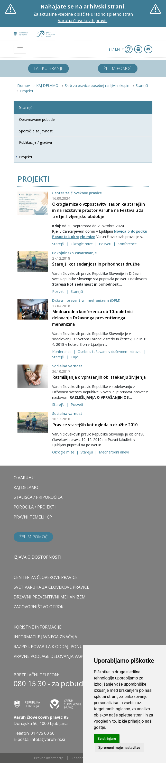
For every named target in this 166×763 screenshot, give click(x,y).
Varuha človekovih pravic (82, 20)
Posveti (105, 243)
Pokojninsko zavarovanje (74, 252)
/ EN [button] (114, 49)
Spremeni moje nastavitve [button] (119, 748)
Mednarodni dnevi (114, 452)
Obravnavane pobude (37, 119)
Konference (127, 243)
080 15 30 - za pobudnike (55, 683)
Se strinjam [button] (106, 739)
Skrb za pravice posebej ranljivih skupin (97, 85)
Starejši (142, 85)
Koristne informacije (37, 627)
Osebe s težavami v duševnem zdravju (110, 351)
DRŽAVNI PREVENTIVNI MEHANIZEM (50, 597)
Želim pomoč (118, 68)
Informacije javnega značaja (45, 637)
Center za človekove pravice (77, 192)
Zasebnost (79, 758)
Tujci (75, 357)
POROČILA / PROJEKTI (35, 507)
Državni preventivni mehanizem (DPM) (86, 300)
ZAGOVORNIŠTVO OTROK (38, 607)
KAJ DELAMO (47, 85)
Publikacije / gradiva (35, 142)
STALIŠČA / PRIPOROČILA (38, 497)
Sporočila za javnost (36, 131)
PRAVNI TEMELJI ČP (33, 517)
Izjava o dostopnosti (37, 557)
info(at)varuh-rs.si (47, 739)
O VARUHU (24, 477)
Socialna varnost (67, 366)
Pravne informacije (49, 758)
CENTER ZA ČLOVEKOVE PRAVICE (46, 577)
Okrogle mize (82, 243)
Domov (23, 85)
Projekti (26, 90)
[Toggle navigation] (20, 49)
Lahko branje (48, 68)
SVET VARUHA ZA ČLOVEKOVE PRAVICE (51, 587)
